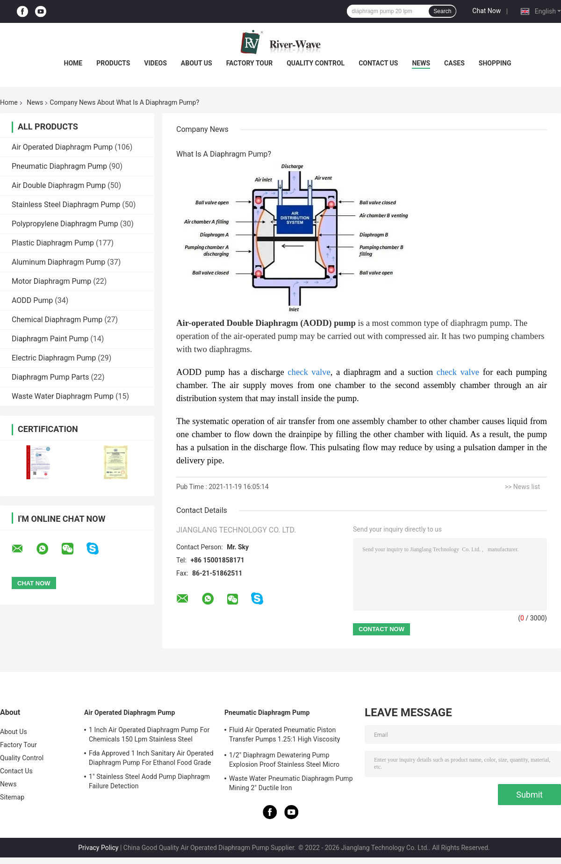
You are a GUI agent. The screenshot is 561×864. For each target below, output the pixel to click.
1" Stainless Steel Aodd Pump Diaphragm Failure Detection (149, 781)
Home (73, 63)
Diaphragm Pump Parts (50, 377)
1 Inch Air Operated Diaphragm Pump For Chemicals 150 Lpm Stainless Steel (149, 734)
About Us (196, 63)
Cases (454, 63)
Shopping (495, 63)
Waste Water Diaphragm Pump (63, 396)
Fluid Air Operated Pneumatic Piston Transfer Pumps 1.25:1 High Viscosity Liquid (284, 736)
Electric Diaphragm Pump (54, 357)
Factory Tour (249, 63)
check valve (309, 372)
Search (442, 11)
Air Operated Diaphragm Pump (62, 147)
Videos (155, 63)
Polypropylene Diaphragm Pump (65, 223)
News (421, 63)
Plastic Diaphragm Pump (53, 242)
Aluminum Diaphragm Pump (58, 262)
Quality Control (316, 63)
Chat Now (486, 10)
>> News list (522, 486)
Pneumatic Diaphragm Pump (59, 166)
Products (113, 63)
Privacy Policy (98, 847)
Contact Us (378, 63)
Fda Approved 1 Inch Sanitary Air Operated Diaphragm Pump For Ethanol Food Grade (151, 757)
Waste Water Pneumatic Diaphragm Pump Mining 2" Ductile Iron (291, 783)
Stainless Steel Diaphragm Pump (66, 204)
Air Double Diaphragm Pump (59, 185)
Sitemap (12, 797)
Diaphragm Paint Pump (50, 338)
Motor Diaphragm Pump (51, 281)
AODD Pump (32, 300)
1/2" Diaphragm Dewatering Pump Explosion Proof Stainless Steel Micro (284, 759)
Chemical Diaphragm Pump (57, 319)
